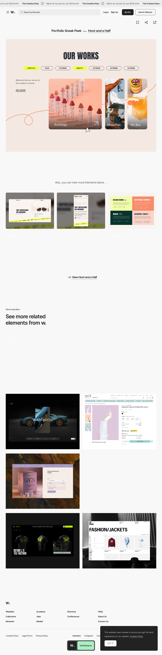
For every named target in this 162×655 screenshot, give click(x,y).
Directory (71, 611)
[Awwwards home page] (72, 645)
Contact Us (103, 621)
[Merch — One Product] (43, 540)
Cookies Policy (12, 635)
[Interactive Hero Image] (30, 250)
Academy (40, 611)
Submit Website (145, 12)
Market (39, 621)
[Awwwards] (13, 12)
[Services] (119, 362)
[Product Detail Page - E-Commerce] (43, 362)
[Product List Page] (119, 540)
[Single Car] (43, 421)
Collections (11, 616)
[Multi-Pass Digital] (119, 481)
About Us (102, 616)
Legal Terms (27, 635)
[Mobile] (81, 211)
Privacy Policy (42, 635)
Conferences (73, 616)
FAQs (100, 611)
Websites (10, 611)
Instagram (88, 635)
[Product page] (119, 421)
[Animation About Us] (81, 250)
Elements (10, 621)
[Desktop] (30, 211)
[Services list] (132, 211)
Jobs (38, 616)
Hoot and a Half (99, 30)
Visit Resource (86, 645)
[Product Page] (43, 481)
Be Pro (128, 12)
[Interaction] (132, 250)
